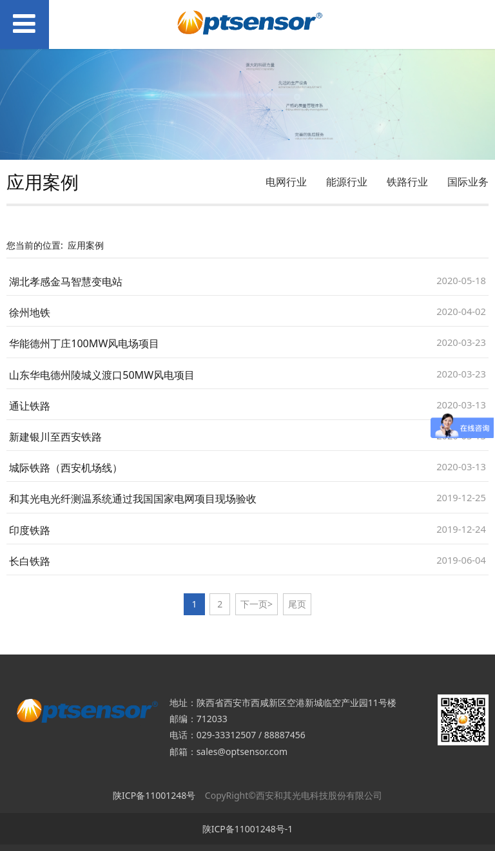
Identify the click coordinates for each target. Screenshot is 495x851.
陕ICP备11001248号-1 (247, 829)
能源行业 (346, 182)
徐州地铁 (29, 312)
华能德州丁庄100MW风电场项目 (84, 343)
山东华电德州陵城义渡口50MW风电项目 (102, 375)
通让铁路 (29, 406)
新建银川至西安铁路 (55, 437)
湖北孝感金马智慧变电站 (65, 281)
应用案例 (86, 245)
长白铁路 (29, 561)
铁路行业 (407, 182)
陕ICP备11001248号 (154, 795)
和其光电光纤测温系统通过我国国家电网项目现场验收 (133, 499)
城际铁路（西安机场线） (65, 468)
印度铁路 (29, 530)
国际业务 (468, 182)
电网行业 (286, 182)
